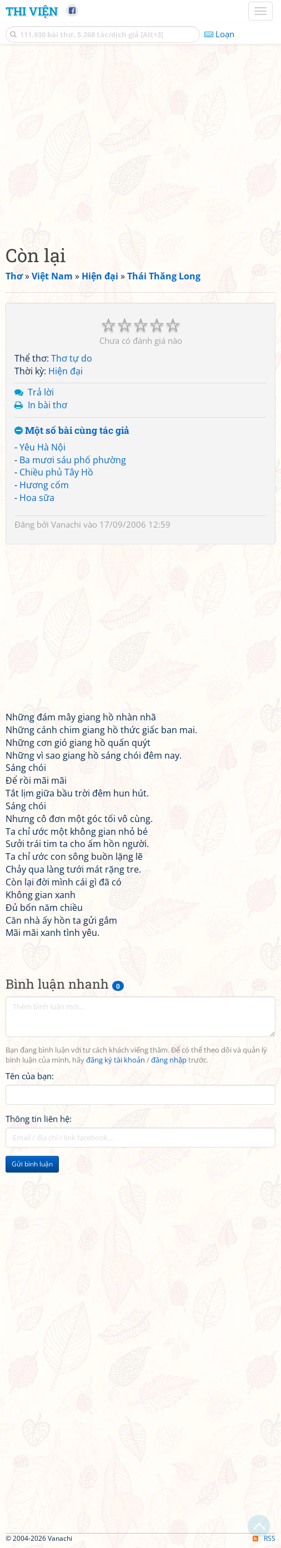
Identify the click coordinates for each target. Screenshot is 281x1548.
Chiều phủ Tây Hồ (56, 472)
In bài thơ (47, 405)
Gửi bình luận (32, 1164)
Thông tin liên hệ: (39, 1118)
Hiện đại (65, 371)
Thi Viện (32, 11)
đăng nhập (169, 1060)
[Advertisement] (140, 141)
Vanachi (66, 524)
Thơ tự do (71, 358)
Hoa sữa (36, 498)
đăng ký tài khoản (115, 1060)
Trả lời (41, 392)
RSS (264, 1538)
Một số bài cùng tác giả (71, 430)
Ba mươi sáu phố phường (72, 460)
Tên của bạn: (30, 1075)
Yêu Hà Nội (42, 447)
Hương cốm (44, 485)
